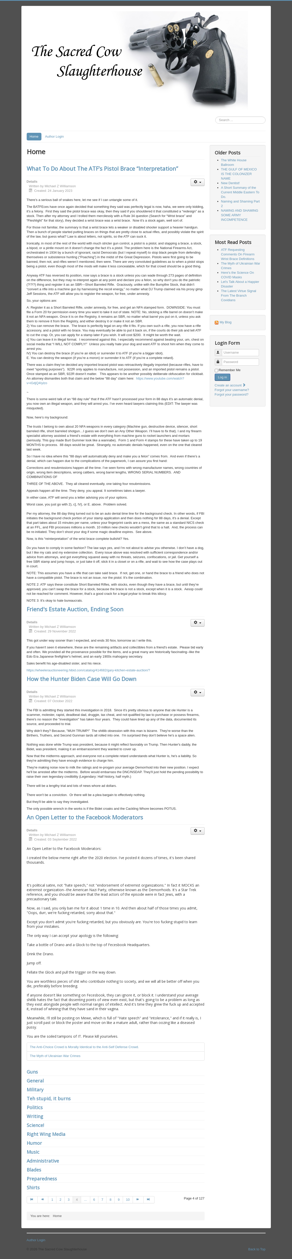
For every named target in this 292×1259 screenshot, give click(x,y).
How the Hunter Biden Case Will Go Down (81, 679)
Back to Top (257, 1249)
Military (35, 1090)
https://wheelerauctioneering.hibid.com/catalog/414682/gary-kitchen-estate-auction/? (88, 670)
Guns (32, 1072)
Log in (222, 377)
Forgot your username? (232, 390)
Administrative (43, 1161)
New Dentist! (230, 183)
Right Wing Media (46, 1134)
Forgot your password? (232, 394)
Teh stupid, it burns (49, 1098)
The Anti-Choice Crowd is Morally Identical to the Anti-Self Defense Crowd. (84, 1047)
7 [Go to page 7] (102, 1200)
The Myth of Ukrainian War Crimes (55, 1056)
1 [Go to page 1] (52, 1200)
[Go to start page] (32, 1199)
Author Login (54, 136)
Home (34, 136)
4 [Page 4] (77, 1200)
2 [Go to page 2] (60, 1200)
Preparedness (42, 1179)
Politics (35, 1107)
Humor (34, 1143)
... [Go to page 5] (85, 1200)
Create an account (230, 385)
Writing (35, 1116)
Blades (34, 1170)
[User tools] (198, 182)
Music (33, 1152)
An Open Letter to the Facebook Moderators (85, 817)
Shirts (33, 1187)
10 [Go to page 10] (128, 1200)
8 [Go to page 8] (110, 1200)
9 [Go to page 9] (118, 1200)
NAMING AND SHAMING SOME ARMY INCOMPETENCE (239, 215)
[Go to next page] (138, 1199)
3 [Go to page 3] (68, 1200)
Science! (35, 1125)
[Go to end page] (149, 1199)
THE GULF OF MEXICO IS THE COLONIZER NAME (239, 173)
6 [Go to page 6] (94, 1200)
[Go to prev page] (43, 1199)
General (35, 1081)
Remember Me (230, 370)
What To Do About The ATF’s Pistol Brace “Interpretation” (102, 168)
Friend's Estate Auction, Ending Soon (75, 609)
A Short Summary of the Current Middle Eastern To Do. (240, 192)
